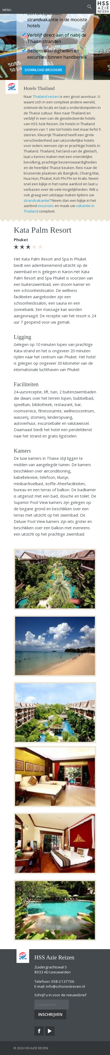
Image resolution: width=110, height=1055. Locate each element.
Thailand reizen (46, 96)
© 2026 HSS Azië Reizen (31, 1048)
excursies (46, 205)
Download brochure (43, 70)
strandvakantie (36, 200)
